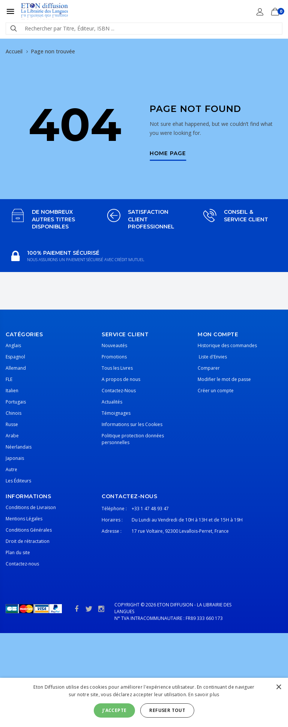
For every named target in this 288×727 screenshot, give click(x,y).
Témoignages (116, 413)
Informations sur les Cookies (132, 424)
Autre (11, 469)
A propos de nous (121, 379)
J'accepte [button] (114, 710)
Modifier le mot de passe (224, 379)
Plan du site (18, 552)
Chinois (13, 413)
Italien (12, 390)
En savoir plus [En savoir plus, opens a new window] (203, 694)
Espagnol (15, 357)
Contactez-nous (22, 564)
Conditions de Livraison (31, 507)
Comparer (209, 368)
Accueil (14, 51)
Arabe (12, 435)
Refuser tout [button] (167, 710)
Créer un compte (216, 390)
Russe (12, 424)
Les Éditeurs (18, 481)
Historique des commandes (227, 345)
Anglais (13, 345)
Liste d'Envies (212, 357)
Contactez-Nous (119, 390)
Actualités (112, 402)
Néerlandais (19, 447)
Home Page (168, 154)
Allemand (16, 368)
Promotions (114, 357)
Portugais (16, 402)
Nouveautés (114, 345)
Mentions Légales (24, 518)
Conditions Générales (29, 530)
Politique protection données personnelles (133, 439)
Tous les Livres (117, 368)
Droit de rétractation (28, 541)
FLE (9, 379)
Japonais (15, 458)
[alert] (144, 702)
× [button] (278, 687)
